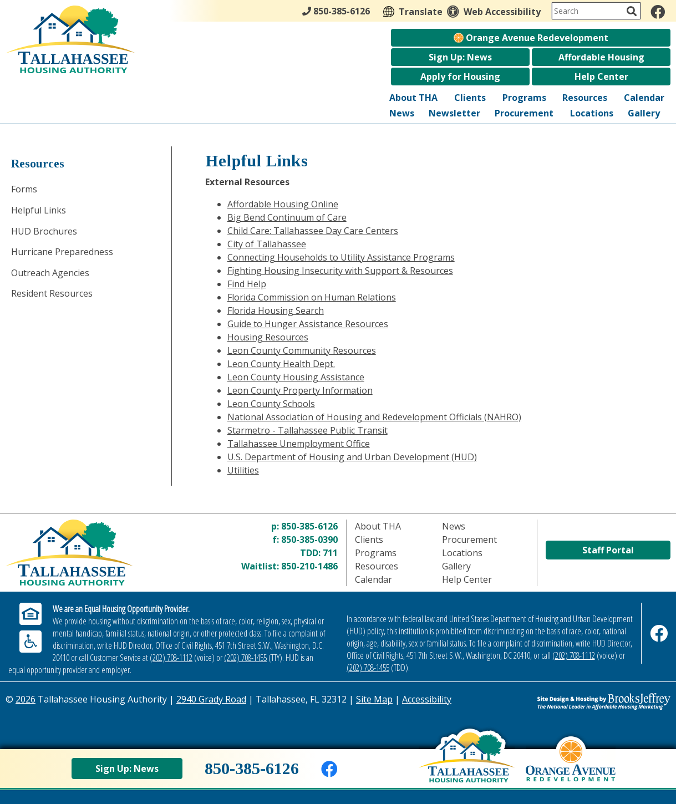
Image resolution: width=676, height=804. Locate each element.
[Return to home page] (89, 553)
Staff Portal (608, 551)
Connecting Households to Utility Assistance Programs (341, 257)
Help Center (601, 76)
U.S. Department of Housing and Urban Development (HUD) (352, 457)
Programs (524, 97)
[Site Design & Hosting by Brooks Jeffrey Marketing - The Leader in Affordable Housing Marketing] (587, 701)
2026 (25, 699)
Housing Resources (267, 337)
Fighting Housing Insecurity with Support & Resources (340, 270)
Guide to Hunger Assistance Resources (307, 324)
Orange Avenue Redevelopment (531, 38)
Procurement (524, 113)
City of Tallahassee (266, 244)
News (401, 113)
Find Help (246, 284)
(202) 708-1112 (171, 658)
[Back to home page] (467, 765)
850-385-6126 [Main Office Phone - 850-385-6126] (336, 11)
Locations (591, 113)
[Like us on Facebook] (657, 12)
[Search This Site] (596, 10)
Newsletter (454, 113)
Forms (24, 189)
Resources (584, 97)
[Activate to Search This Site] (632, 11)
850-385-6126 (309, 526)
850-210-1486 (309, 566)
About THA (413, 97)
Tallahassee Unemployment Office (298, 443)
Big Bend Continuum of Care (287, 217)
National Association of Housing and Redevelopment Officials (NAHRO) (374, 417)
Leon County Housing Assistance (295, 377)
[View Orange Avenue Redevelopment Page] (571, 769)
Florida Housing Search (275, 310)
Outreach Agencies (50, 273)
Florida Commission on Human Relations (311, 297)
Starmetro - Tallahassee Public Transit (307, 430)
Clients (470, 97)
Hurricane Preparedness (62, 252)
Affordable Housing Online (282, 204)
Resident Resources (52, 293)
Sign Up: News (460, 57)
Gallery (644, 113)
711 (330, 553)
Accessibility (426, 699)
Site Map (374, 699)
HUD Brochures (44, 231)
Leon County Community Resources (301, 350)
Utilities (243, 470)
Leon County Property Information (300, 390)
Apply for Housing (460, 76)
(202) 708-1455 (245, 658)
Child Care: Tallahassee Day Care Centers (312, 231)
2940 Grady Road (211, 699)
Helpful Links (38, 210)
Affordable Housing (601, 57)
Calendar (644, 97)
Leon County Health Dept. (281, 364)
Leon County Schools (271, 404)
